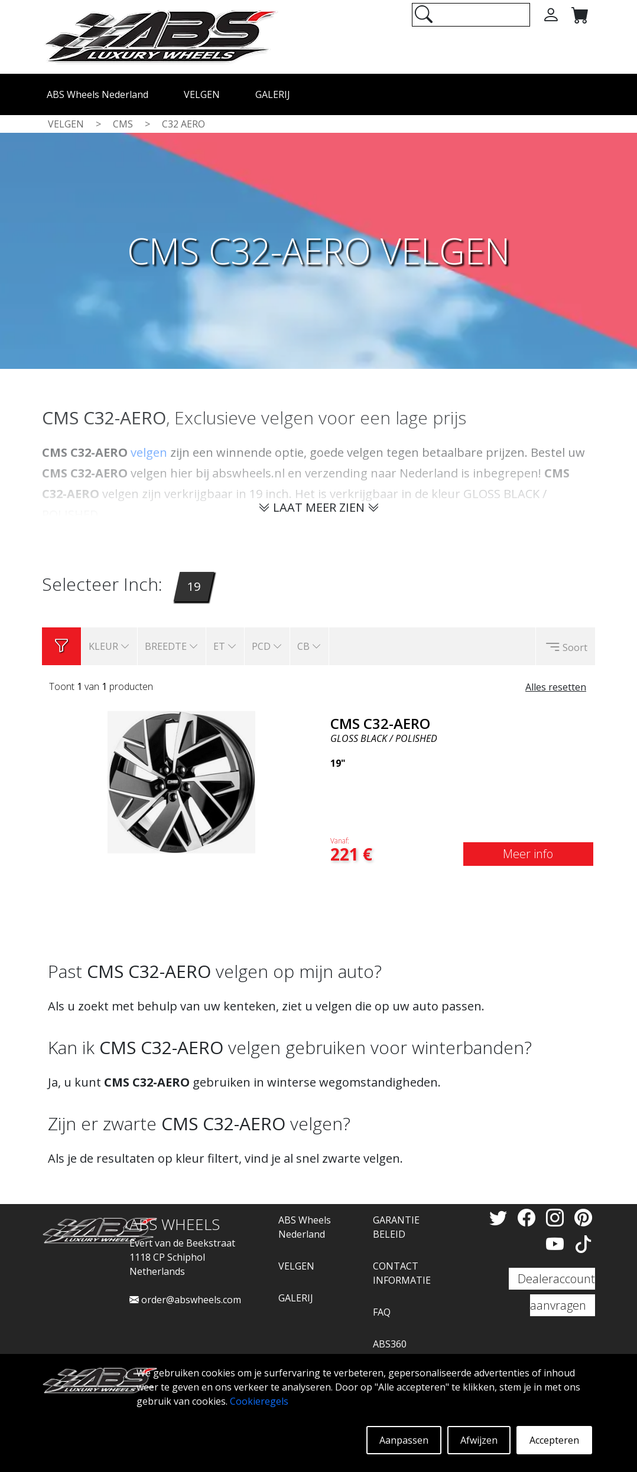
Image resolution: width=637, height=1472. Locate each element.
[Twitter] (500, 1217)
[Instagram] (557, 1217)
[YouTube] (557, 1244)
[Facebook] (529, 1217)
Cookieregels (259, 1401)
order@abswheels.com (185, 1299)
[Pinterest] (583, 1217)
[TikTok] (583, 1244)
